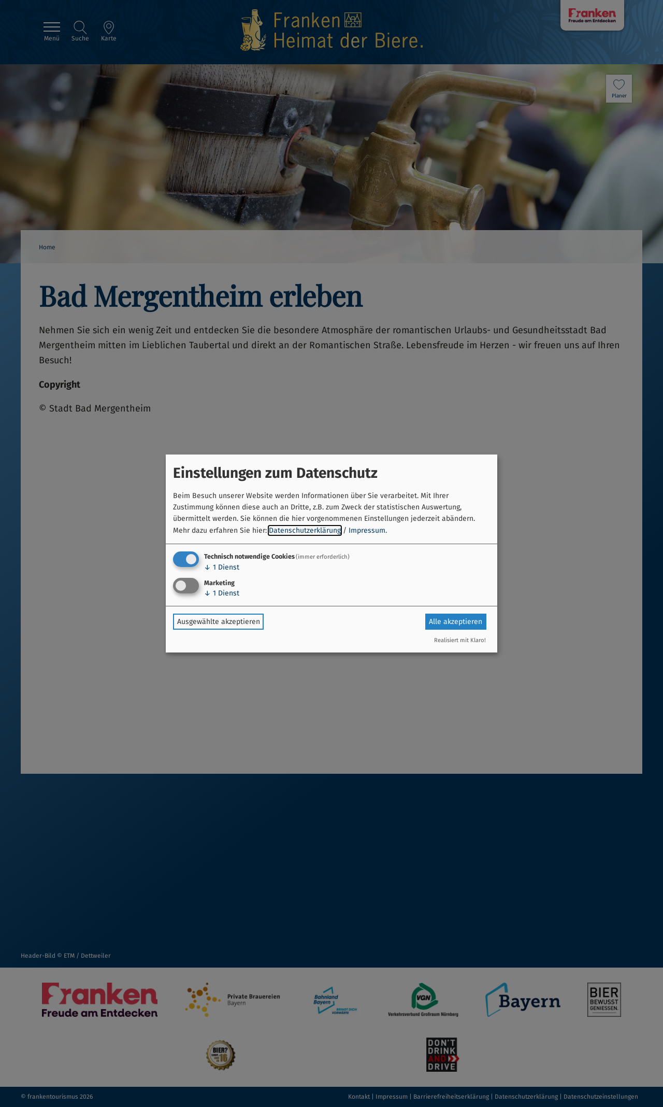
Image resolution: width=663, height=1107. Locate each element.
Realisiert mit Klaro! (460, 640)
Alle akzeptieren (455, 621)
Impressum (367, 530)
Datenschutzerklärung (305, 530)
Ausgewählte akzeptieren (218, 621)
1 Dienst (221, 567)
